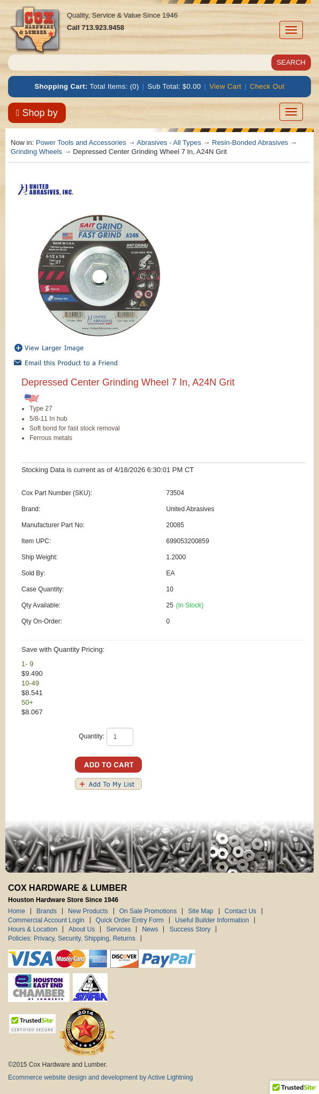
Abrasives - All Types (168, 142)
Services (118, 929)
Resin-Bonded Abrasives (250, 142)
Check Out (267, 86)
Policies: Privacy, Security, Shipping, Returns (71, 938)
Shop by (37, 112)
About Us (82, 929)
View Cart (225, 86)
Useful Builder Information (212, 920)
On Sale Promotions (148, 911)
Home (16, 911)
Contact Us (240, 911)
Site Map (200, 911)
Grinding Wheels (36, 152)
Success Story (189, 929)
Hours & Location (32, 929)
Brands (46, 911)
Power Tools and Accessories (81, 142)
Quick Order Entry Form (130, 920)
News (150, 929)
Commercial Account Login (46, 920)
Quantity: (91, 736)
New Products (88, 911)
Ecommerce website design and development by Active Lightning (100, 1077)
